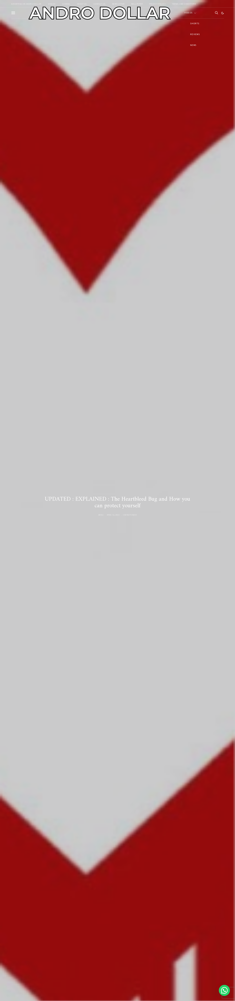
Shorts (194, 23)
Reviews (195, 34)
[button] (222, 13)
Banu (101, 515)
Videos (188, 13)
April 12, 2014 (113, 515)
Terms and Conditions (184, 4)
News (193, 45)
